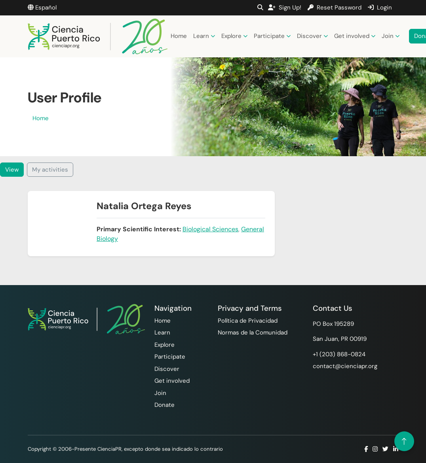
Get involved (354, 36)
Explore (234, 36)
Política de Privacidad (248, 321)
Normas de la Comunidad (252, 332)
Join (390, 36)
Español (42, 7)
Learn (204, 36)
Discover (312, 36)
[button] (260, 7)
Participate (272, 36)
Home (179, 36)
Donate (164, 405)
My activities (50, 170)
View (12, 170)
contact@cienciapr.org (345, 366)
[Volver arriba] (404, 441)
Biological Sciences (210, 229)
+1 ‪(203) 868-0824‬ (339, 354)
